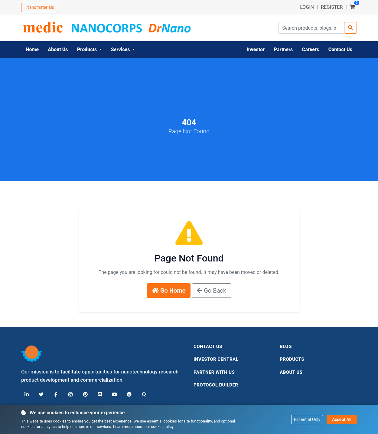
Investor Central (216, 359)
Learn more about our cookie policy (143, 426)
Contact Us (208, 346)
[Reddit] (128, 394)
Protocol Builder (216, 385)
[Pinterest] (84, 394)
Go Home (169, 290)
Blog (286, 346)
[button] (89, 49)
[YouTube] (113, 394)
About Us (291, 372)
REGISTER (332, 7)
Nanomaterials (40, 7)
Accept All (341, 419)
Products (292, 359)
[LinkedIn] (26, 394)
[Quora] (142, 394)
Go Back (211, 290)
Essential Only (307, 419)
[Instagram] (70, 394)
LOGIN (307, 7)
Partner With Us (214, 372)
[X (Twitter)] (41, 394)
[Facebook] (55, 394)
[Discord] (99, 394)
